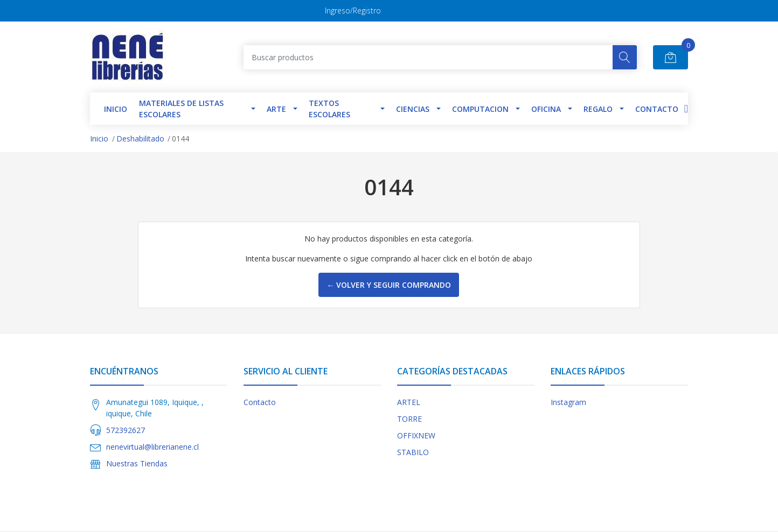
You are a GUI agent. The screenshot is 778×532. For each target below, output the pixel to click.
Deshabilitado (140, 138)
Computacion (480, 109)
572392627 (125, 430)
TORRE (409, 419)
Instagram (568, 402)
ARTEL (408, 402)
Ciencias (412, 109)
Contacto (656, 109)
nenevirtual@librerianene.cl (152, 447)
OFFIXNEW (416, 435)
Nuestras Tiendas (137, 463)
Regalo (598, 109)
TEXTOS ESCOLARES (329, 108)
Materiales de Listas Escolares (181, 108)
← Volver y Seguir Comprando (389, 285)
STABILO (413, 452)
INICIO (115, 109)
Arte (276, 109)
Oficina (546, 109)
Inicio (99, 138)
